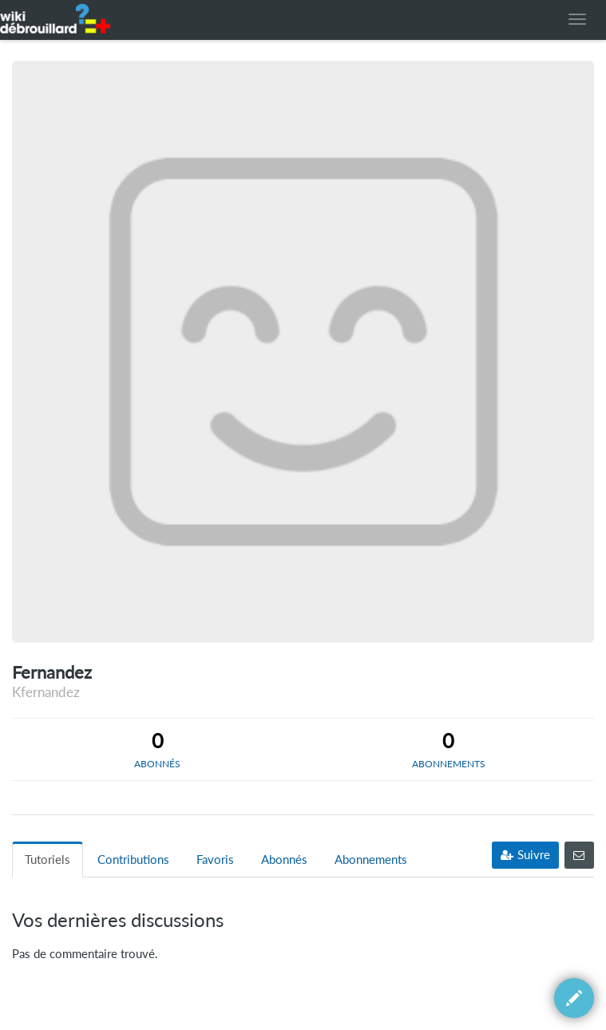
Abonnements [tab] (371, 859)
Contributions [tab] (133, 859)
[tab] (157, 749)
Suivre (525, 855)
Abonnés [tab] (284, 859)
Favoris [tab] (215, 859)
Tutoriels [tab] (47, 859)
